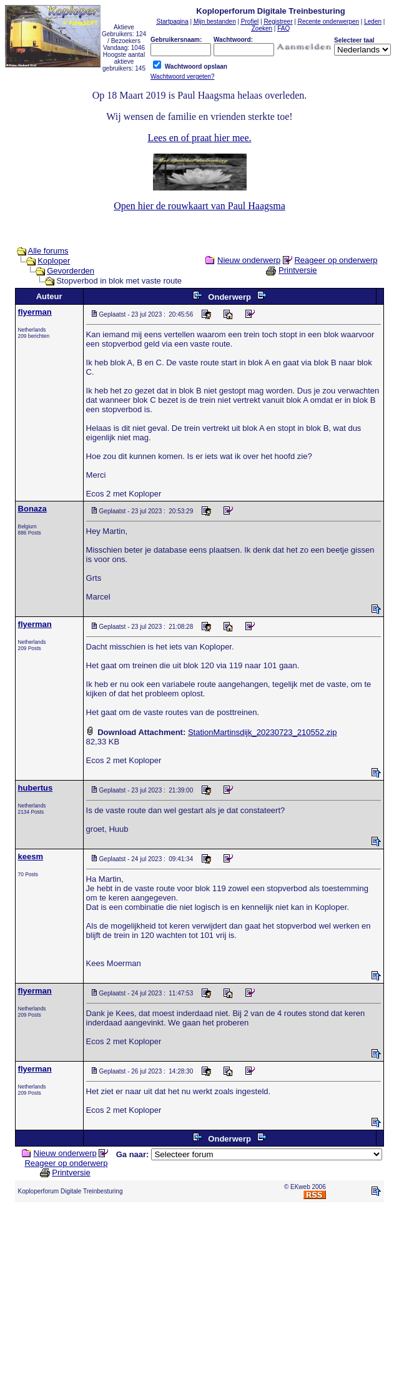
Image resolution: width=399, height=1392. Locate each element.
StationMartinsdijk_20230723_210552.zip (262, 732)
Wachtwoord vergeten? (182, 76)
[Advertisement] (202, 1299)
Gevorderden (70, 270)
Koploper (53, 260)
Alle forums (47, 250)
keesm (30, 856)
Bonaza (32, 508)
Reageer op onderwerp (335, 260)
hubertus (35, 787)
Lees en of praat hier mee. (199, 137)
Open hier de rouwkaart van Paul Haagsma (199, 205)
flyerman (35, 312)
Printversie (297, 270)
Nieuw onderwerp (248, 260)
